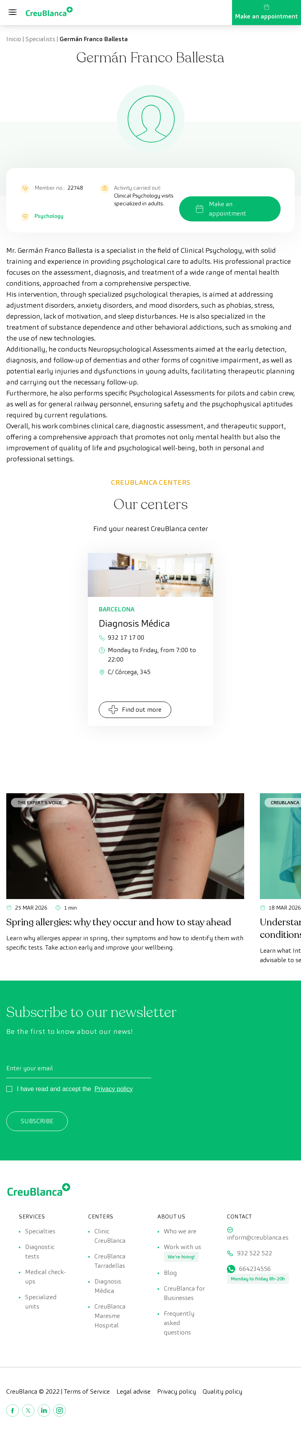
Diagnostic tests (39, 1251)
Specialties (40, 1231)
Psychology (48, 215)
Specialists (40, 39)
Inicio (13, 39)
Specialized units (40, 1302)
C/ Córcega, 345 (124, 672)
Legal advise (133, 1391)
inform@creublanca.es (257, 1237)
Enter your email (29, 1068)
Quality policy (222, 1391)
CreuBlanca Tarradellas (109, 1261)
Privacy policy (113, 1089)
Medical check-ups (45, 1276)
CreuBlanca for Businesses (184, 1293)
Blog (170, 1273)
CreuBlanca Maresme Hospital (109, 1315)
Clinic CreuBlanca (109, 1236)
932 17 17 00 (121, 637)
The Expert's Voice (39, 802)
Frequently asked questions (179, 1322)
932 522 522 (254, 1253)
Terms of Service (87, 1391)
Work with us (182, 1247)
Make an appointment (266, 12)
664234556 (255, 1269)
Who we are (180, 1231)
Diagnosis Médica (107, 1286)
